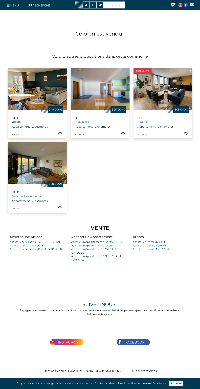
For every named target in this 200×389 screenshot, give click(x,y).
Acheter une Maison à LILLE (27, 245)
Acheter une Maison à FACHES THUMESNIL (36, 241)
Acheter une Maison (26, 237)
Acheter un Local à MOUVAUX (151, 249)
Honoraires (75, 371)
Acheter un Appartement (92, 237)
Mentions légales (55, 371)
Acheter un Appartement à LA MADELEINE (97, 241)
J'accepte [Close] (176, 383)
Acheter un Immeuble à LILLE (151, 241)
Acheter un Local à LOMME (149, 245)
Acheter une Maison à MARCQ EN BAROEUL (36, 249)
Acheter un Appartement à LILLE (91, 245)
